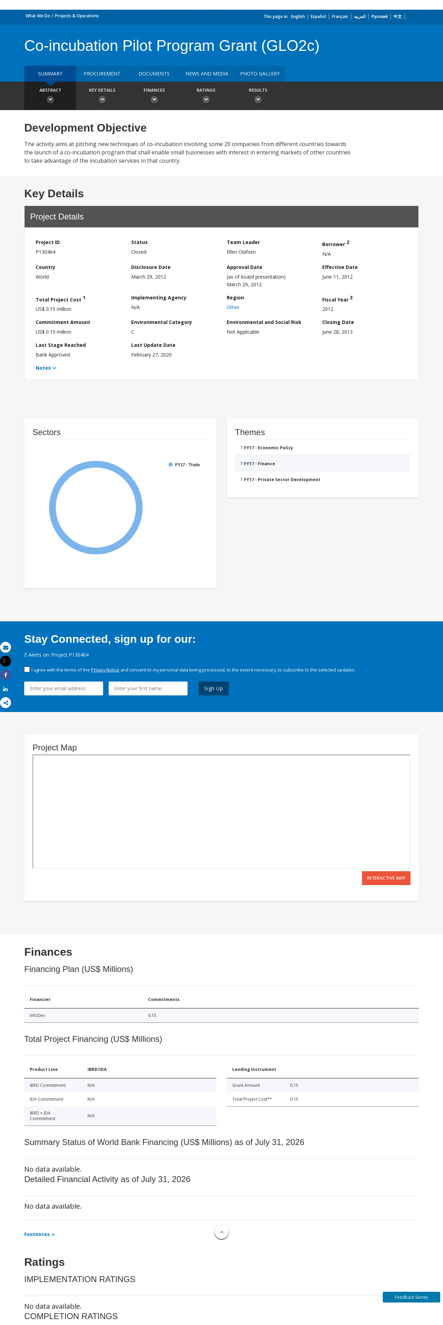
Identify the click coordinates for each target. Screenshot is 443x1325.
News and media (207, 73)
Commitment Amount (63, 322)
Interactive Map (386, 878)
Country (45, 267)
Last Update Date (153, 345)
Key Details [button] (102, 96)
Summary (50, 73)
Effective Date (340, 267)
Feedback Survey (411, 1297)
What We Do (38, 16)
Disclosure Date (151, 267)
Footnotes (37, 1234)
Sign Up (213, 688)
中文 (398, 16)
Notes (43, 367)
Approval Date (244, 267)
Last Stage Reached (61, 345)
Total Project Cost (60, 298)
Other (233, 307)
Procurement (102, 73)
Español (318, 16)
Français (340, 16)
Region (235, 297)
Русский (379, 16)
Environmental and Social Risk (264, 322)
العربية (359, 16)
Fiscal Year (337, 298)
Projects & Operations (77, 16)
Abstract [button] (50, 96)
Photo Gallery (260, 73)
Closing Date (338, 322)
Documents (154, 73)
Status (139, 242)
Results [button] (257, 96)
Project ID (48, 242)
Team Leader (243, 242)
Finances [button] (154, 96)
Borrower (335, 243)
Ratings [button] (206, 96)
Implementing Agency (159, 297)
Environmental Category (161, 322)
